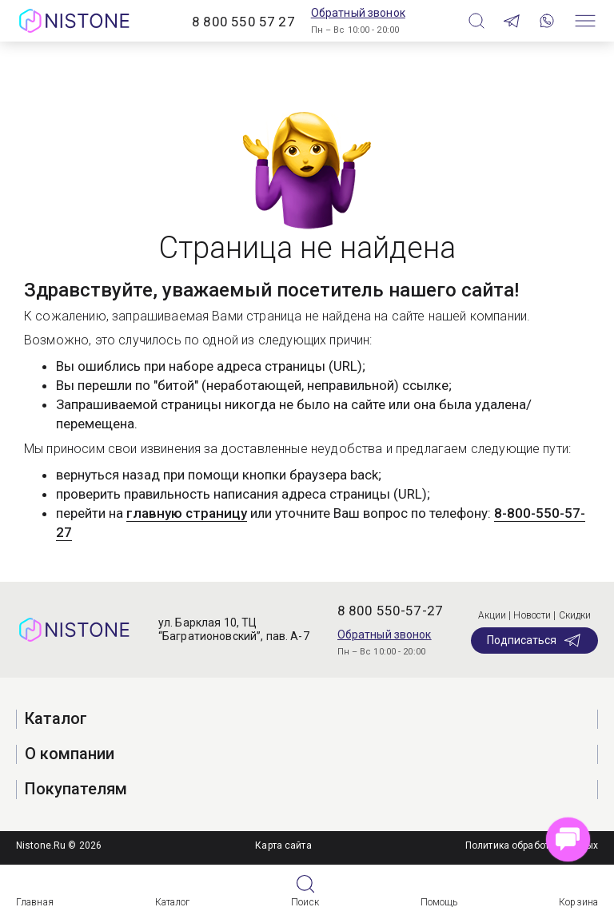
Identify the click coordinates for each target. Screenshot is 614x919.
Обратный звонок (358, 12)
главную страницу (186, 513)
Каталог (172, 902)
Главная (35, 902)
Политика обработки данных (531, 845)
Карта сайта (283, 845)
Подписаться (534, 640)
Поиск (305, 902)
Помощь (439, 902)
